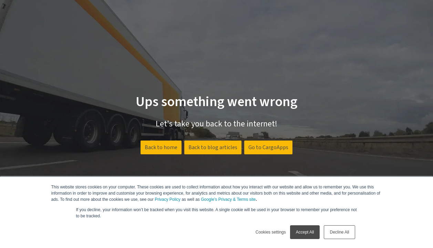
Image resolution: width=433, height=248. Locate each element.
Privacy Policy (168, 199)
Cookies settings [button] (271, 232)
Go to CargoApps (268, 147)
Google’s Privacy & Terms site (228, 199)
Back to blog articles (212, 147)
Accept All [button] (305, 232)
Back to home (161, 147)
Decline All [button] (339, 232)
